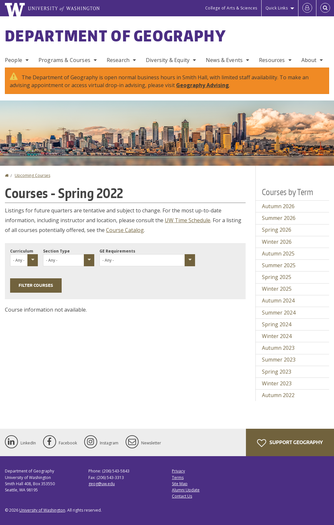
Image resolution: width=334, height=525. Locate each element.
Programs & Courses (64, 60)
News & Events (224, 60)
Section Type (56, 251)
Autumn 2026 (278, 206)
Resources (272, 60)
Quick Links (277, 8)
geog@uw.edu (101, 483)
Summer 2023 (279, 359)
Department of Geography (115, 35)
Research (118, 60)
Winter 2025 (277, 288)
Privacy (178, 471)
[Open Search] (325, 8)
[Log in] (307, 8)
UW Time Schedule (187, 220)
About (309, 60)
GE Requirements (117, 251)
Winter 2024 (277, 336)
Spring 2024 (276, 324)
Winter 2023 (277, 383)
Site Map (180, 483)
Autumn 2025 (278, 253)
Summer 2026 (279, 218)
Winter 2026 (277, 241)
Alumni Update (186, 490)
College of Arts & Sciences (231, 8)
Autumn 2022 (278, 395)
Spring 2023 (276, 371)
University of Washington (42, 510)
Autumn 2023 (278, 347)
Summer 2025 (279, 265)
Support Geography (290, 443)
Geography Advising (202, 85)
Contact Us (182, 496)
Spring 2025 (276, 277)
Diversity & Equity (168, 60)
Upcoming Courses (32, 175)
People (13, 60)
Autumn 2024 (278, 300)
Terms (178, 477)
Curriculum (21, 251)
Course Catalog (125, 230)
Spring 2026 (276, 229)
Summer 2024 (279, 312)
